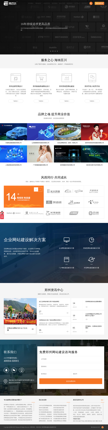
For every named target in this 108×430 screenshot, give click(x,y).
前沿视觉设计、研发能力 (45, 414)
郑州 (74, 421)
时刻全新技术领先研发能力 (59, 406)
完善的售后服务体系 (58, 410)
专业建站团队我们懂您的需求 (59, 419)
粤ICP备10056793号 (95, 427)
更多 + (102, 400)
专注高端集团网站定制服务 (59, 417)
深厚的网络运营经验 (58, 412)
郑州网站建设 (45, 427)
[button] (50, 51)
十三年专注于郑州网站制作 (45, 417)
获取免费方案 (99, 3)
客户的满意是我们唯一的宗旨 (45, 419)
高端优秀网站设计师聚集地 (59, 421)
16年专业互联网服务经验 (45, 405)
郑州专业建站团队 (43, 407)
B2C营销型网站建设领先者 (45, 412)
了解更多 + (16, 109)
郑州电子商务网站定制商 (59, 414)
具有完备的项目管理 (58, 407)
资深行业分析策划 (43, 410)
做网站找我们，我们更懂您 (45, 421)
